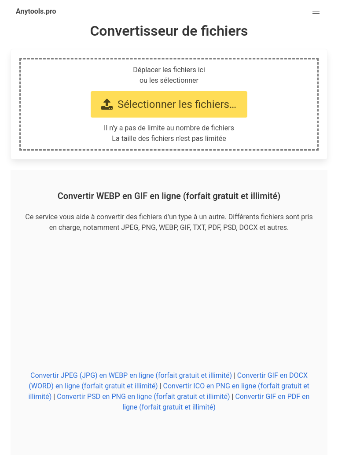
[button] (316, 11)
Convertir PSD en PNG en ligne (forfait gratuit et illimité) (143, 396)
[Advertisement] (169, 301)
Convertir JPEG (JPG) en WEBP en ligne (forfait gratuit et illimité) (131, 375)
